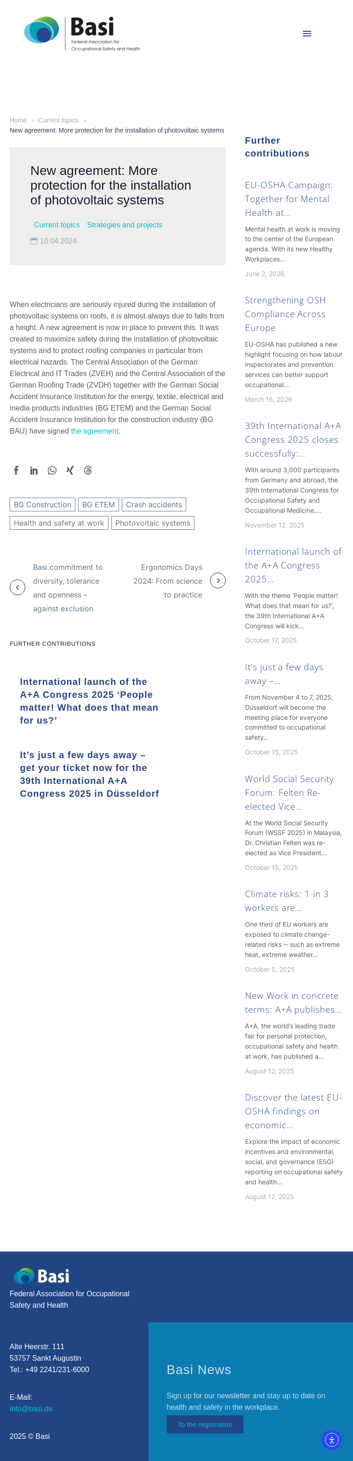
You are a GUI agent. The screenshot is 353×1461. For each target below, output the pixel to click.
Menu (307, 33)
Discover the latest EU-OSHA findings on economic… (293, 1111)
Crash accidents (154, 504)
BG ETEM (98, 504)
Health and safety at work (59, 523)
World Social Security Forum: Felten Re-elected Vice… (289, 792)
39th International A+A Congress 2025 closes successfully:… (293, 439)
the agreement (94, 431)
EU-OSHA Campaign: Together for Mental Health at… (289, 199)
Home (18, 120)
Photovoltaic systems (152, 523)
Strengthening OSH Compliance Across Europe (285, 314)
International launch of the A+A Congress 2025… (293, 565)
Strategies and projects (125, 225)
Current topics (58, 120)
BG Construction (42, 504)
